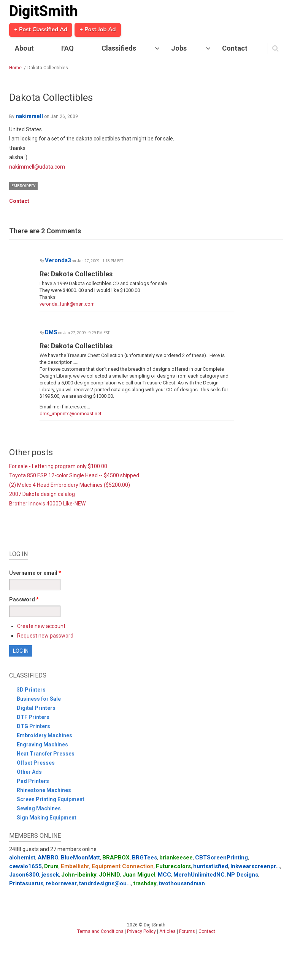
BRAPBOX (116, 857)
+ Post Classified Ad (40, 29)
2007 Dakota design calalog (42, 494)
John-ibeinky (79, 874)
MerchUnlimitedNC (199, 874)
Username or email (35, 573)
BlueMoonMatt (80, 857)
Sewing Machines (39, 808)
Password (24, 599)
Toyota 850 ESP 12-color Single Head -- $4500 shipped (74, 475)
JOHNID (109, 874)
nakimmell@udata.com (37, 167)
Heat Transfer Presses (46, 754)
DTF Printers (33, 717)
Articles (167, 931)
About (24, 48)
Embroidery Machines (44, 735)
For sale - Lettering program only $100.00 (58, 466)
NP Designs (242, 874)
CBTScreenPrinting (221, 857)
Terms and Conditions (100, 931)
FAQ (67, 48)
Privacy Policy (141, 931)
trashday (145, 883)
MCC (164, 874)
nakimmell (29, 116)
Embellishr (75, 866)
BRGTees (144, 857)
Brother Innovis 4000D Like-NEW (47, 504)
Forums (187, 931)
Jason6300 (24, 874)
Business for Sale (39, 699)
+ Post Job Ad (97, 29)
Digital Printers (36, 708)
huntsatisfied (210, 866)
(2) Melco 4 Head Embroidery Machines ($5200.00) (69, 485)
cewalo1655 (25, 866)
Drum (51, 866)
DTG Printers (33, 726)
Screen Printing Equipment (50, 799)
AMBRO (48, 857)
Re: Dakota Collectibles (76, 274)
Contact (235, 48)
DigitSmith (43, 11)
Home (15, 67)
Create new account (41, 626)
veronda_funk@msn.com (67, 304)
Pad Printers (33, 781)
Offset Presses (36, 763)
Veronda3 (58, 260)
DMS (51, 332)
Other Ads (29, 772)
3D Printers (31, 690)
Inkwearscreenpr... (255, 866)
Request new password (45, 636)
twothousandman (182, 883)
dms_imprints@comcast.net (71, 413)
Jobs (179, 48)
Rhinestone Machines (44, 790)
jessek (50, 874)
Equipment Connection (123, 866)
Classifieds (119, 48)
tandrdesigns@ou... (105, 883)
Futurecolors (173, 866)
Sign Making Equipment (46, 818)
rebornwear (61, 883)
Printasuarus (26, 883)
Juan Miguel (139, 874)
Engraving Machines (42, 744)
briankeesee (176, 857)
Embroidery (23, 186)
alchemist (22, 857)
